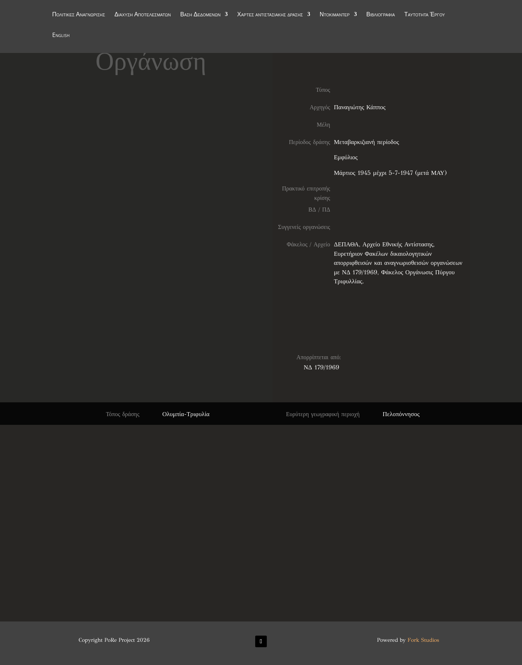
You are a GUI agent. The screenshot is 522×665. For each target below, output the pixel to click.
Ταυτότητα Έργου (424, 15)
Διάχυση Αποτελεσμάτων (143, 15)
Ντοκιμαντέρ (335, 15)
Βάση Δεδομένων (200, 15)
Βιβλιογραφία (380, 15)
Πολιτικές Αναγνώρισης (78, 15)
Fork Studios (423, 640)
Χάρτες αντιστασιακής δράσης (270, 15)
